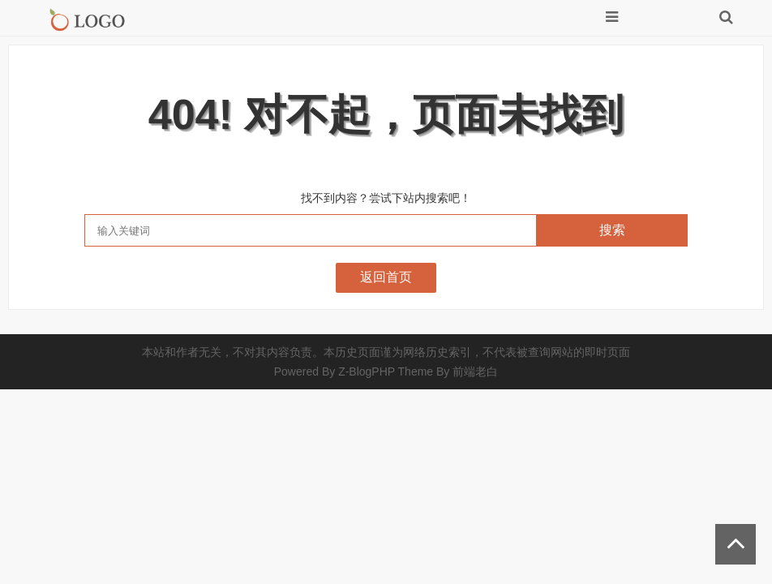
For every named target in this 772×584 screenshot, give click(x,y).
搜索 (612, 230)
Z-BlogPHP (366, 371)
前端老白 (475, 371)
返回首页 (386, 277)
